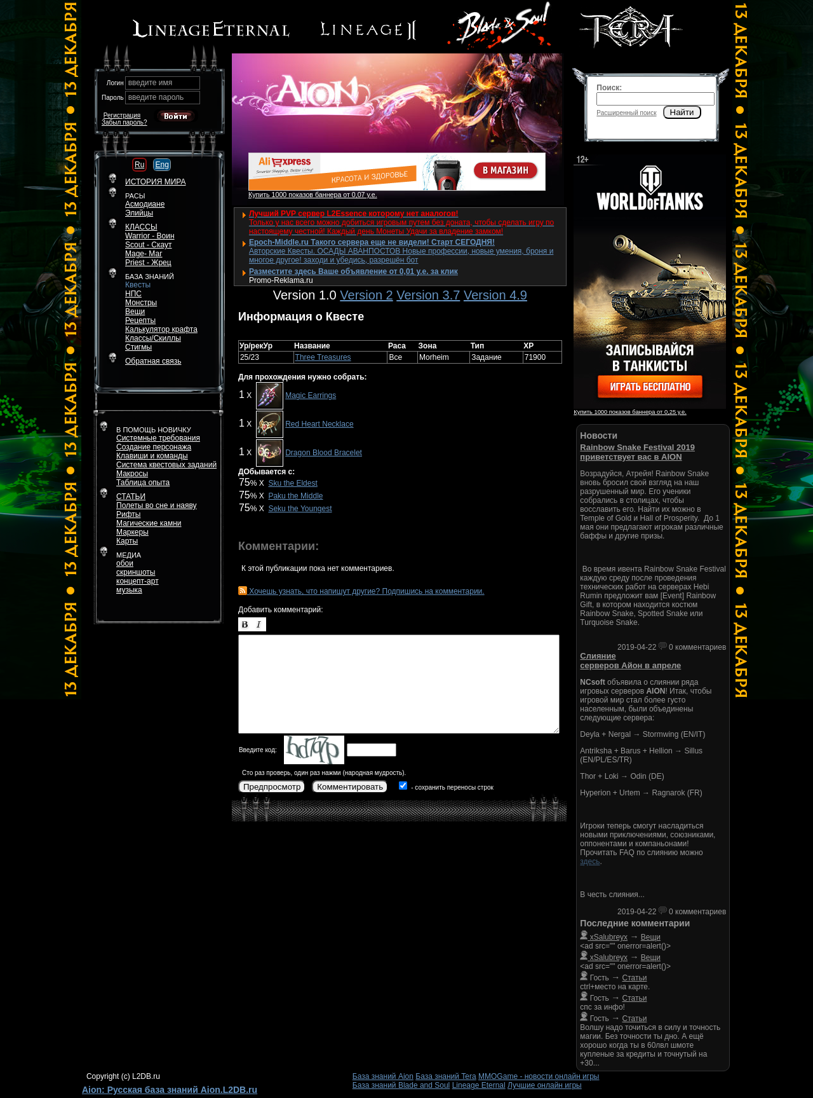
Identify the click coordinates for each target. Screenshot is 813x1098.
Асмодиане (145, 204)
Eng (161, 164)
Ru (139, 164)
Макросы (132, 473)
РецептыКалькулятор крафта (161, 325)
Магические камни (149, 523)
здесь (590, 861)
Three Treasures (323, 357)
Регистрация (122, 115)
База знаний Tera (445, 1076)
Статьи (634, 977)
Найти (682, 112)
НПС (133, 293)
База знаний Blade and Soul (401, 1085)
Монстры (141, 302)
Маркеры (132, 532)
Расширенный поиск (626, 112)
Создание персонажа (153, 447)
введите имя (150, 82)
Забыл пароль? (124, 122)
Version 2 (366, 295)
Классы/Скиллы (153, 338)
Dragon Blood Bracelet (323, 452)
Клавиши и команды (152, 455)
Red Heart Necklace (319, 424)
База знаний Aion (383, 1076)
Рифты (128, 514)
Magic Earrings (310, 395)
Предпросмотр (271, 787)
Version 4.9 (495, 295)
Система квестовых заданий (166, 464)
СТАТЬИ (130, 496)
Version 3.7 (428, 295)
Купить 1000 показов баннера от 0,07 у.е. (312, 194)
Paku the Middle (295, 495)
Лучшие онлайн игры (544, 1085)
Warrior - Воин (150, 235)
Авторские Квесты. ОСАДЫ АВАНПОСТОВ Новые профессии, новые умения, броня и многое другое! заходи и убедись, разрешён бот (401, 255)
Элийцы (139, 213)
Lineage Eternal (479, 1085)
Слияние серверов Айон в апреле (630, 660)
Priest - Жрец (148, 262)
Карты (127, 541)
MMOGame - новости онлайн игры (538, 1076)
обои (124, 563)
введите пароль (156, 97)
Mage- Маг (144, 253)
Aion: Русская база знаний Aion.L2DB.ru (169, 1090)
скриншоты (135, 572)
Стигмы (138, 347)
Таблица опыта (143, 482)
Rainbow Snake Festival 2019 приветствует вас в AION (637, 452)
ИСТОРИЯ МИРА (155, 181)
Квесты (138, 284)
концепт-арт (137, 581)
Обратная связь (153, 361)
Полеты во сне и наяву (156, 505)
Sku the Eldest (292, 483)
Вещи (135, 311)
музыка (129, 590)
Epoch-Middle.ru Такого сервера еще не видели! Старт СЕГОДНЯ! (372, 242)
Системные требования (158, 438)
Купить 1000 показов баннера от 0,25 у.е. (630, 412)
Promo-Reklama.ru (281, 280)
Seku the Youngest (300, 508)
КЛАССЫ (141, 227)
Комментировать (350, 787)
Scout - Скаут (148, 244)
